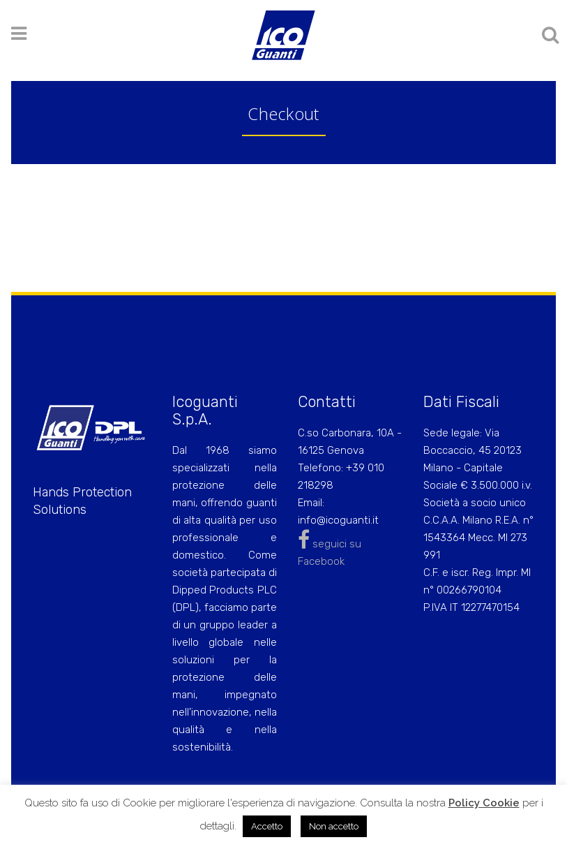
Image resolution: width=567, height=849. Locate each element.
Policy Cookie (484, 803)
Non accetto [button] (333, 826)
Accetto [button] (266, 826)
